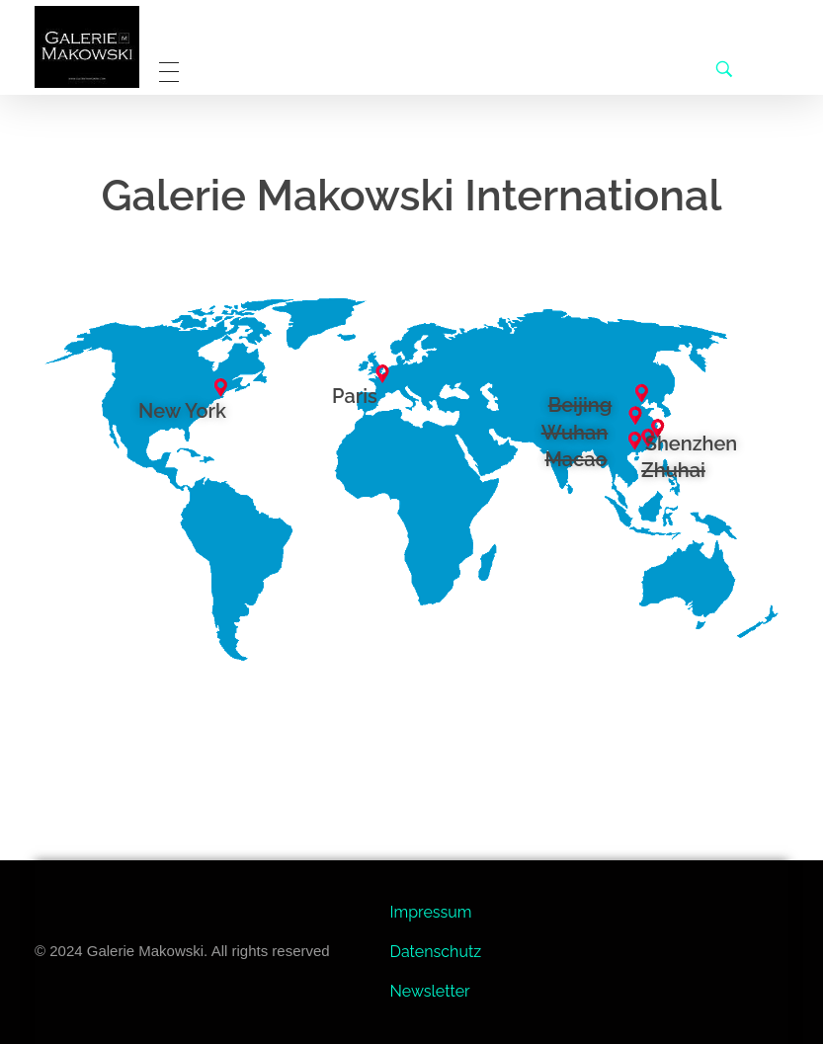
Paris (354, 396)
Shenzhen (691, 443)
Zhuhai (673, 470)
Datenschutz (436, 951)
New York (182, 411)
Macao (575, 459)
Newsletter (430, 991)
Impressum (431, 912)
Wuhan (575, 432)
